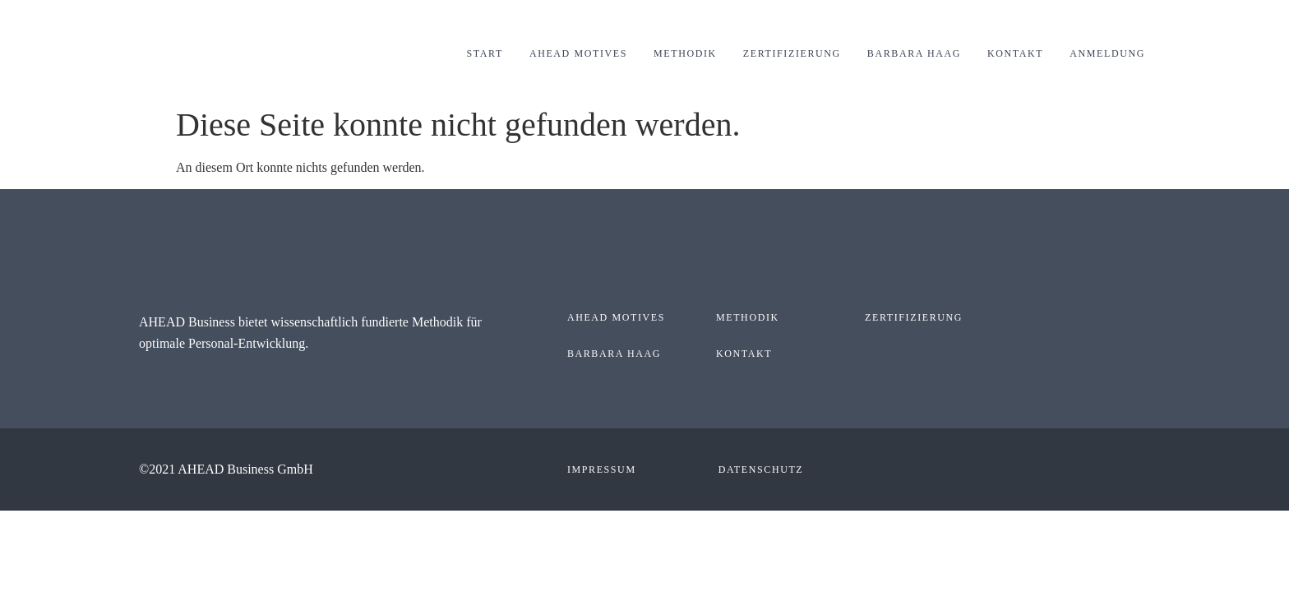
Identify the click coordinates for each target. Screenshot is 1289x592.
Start (485, 53)
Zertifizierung (792, 53)
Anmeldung (1107, 53)
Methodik (685, 53)
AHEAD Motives (578, 53)
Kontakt (1015, 53)
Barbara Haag (914, 53)
